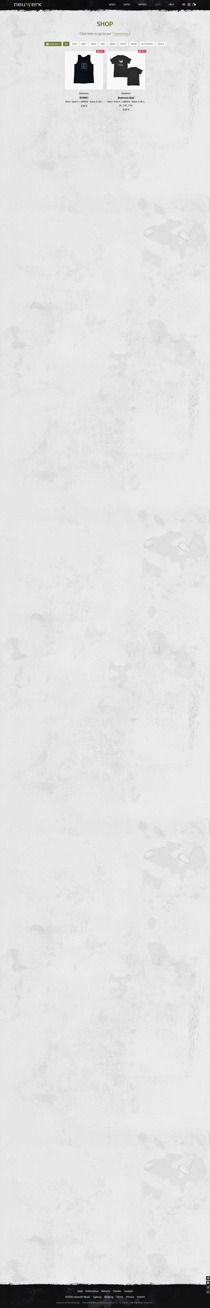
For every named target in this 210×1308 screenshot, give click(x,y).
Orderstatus (92, 1291)
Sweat (123, 44)
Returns (105, 1291)
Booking (108, 1296)
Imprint (141, 1296)
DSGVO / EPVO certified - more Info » (137, 1303)
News (112, 4)
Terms (119, 1296)
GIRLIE (93, 44)
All (66, 44)
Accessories (147, 44)
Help (171, 4)
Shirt (83, 44)
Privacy (130, 1296)
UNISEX (112, 44)
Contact (128, 1291)
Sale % (160, 44)
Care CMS (98, 1303)
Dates (127, 4)
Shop (157, 4)
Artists (142, 4)
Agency (97, 1296)
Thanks (117, 1291)
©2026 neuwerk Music (77, 1296)
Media (134, 44)
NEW (74, 44)
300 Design (75, 1303)
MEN (103, 44)
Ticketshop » (121, 34)
